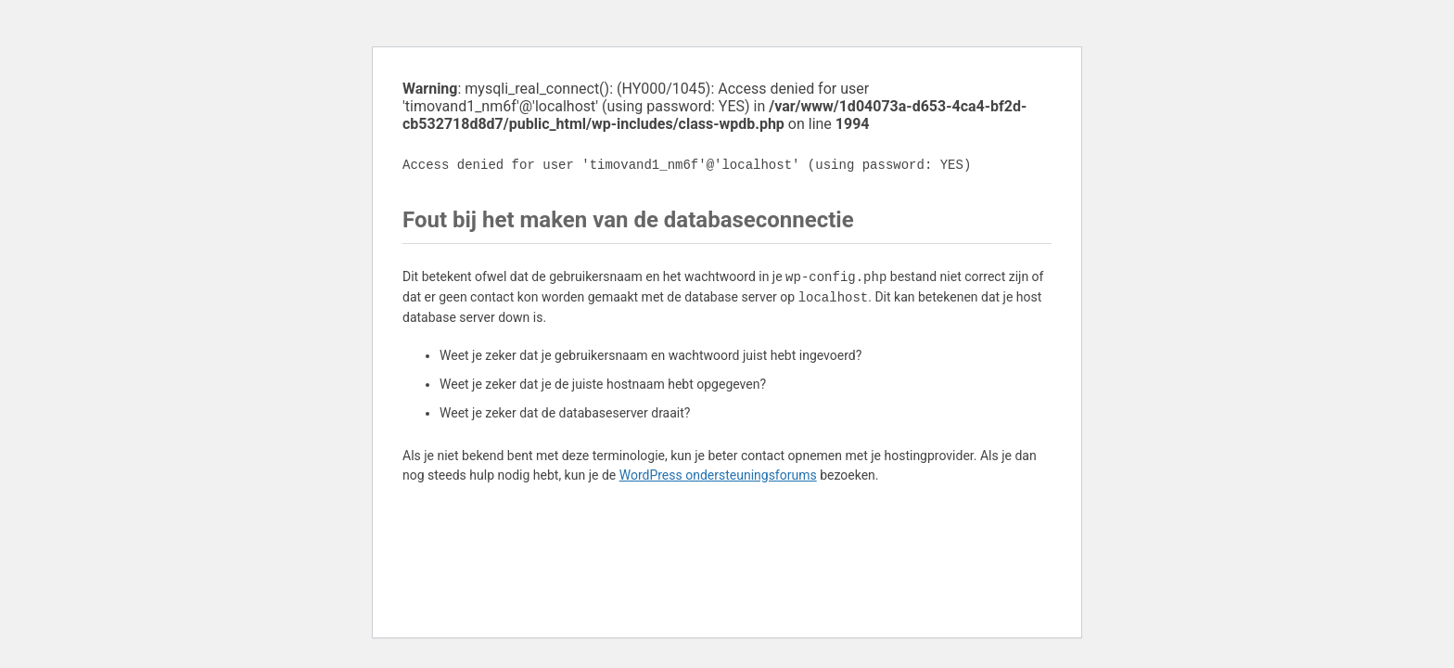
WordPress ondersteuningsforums (718, 475)
